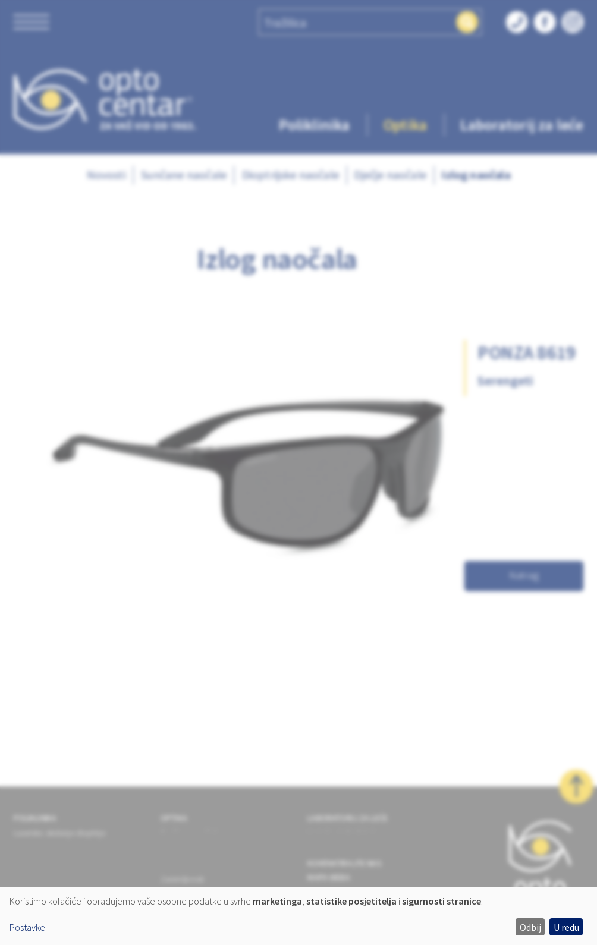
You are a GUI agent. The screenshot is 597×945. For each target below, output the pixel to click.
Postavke (27, 927)
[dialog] (298, 916)
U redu (566, 927)
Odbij (530, 927)
